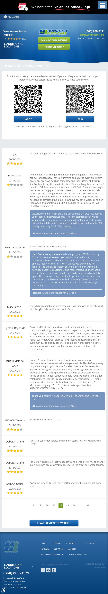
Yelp (80, 119)
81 (87, 505)
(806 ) (24, 39)
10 (47, 505)
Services (58, 549)
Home (8, 65)
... (27, 505)
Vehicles (72, 549)
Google (27, 119)
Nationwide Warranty (52, 554)
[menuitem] (43, 543)
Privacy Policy (99, 568)
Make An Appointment (54, 39)
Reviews (25, 65)
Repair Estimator (54, 46)
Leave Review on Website (54, 523)
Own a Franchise (78, 554)
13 (67, 505)
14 (74, 505)
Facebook (43, 570)
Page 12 (43, 65)
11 (54, 505)
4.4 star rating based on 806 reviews (54, 564)
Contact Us (72, 543)
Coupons (56, 543)
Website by (95, 564)
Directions (89, 543)
